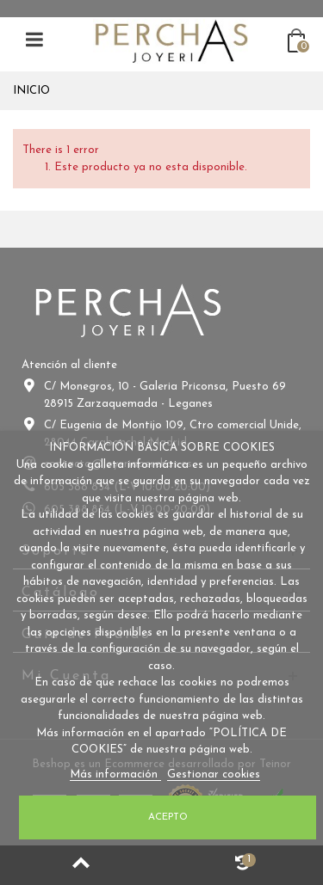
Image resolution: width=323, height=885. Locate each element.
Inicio (31, 90)
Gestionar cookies (213, 774)
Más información (115, 774)
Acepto (168, 817)
